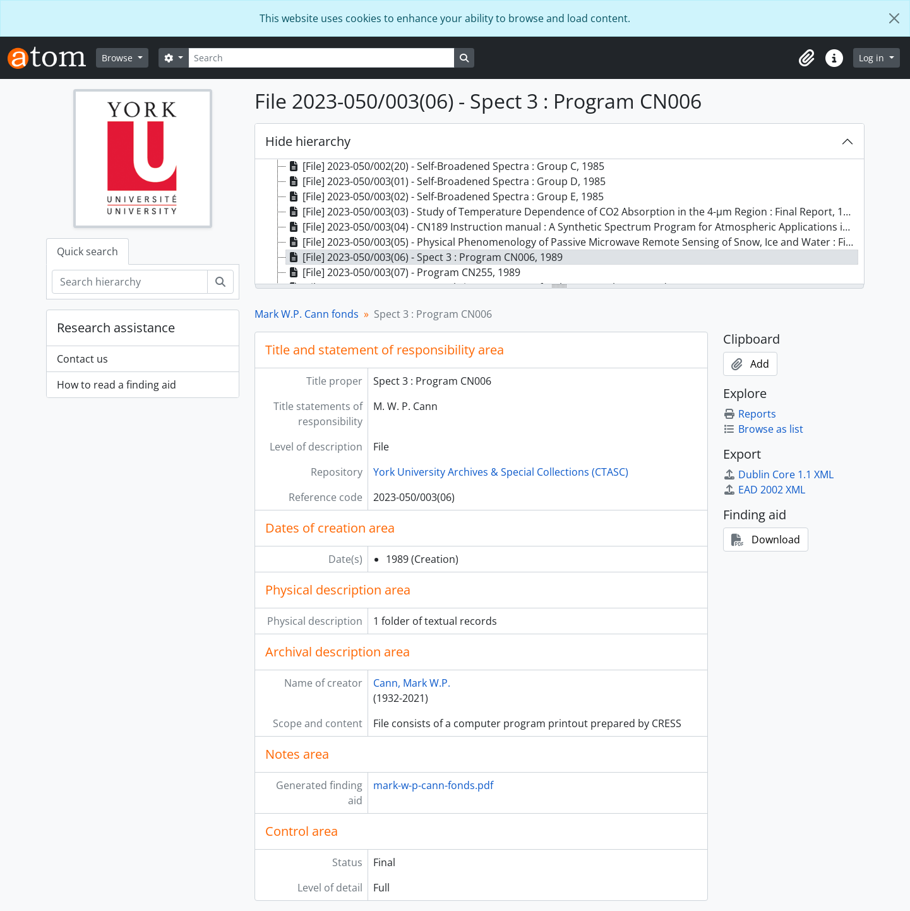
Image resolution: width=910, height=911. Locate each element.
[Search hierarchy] (130, 282)
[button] (806, 58)
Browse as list (763, 429)
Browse (118, 58)
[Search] (321, 58)
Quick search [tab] (87, 251)
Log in (873, 58)
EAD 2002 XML (764, 490)
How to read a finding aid (116, 385)
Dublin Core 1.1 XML (778, 474)
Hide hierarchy (307, 141)
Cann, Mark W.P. (411, 683)
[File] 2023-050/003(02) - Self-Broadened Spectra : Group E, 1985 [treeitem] (445, 196)
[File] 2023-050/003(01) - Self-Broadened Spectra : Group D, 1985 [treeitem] (446, 181)
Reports (749, 414)
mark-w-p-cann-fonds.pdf (433, 785)
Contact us (82, 359)
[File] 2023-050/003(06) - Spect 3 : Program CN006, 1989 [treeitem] (424, 257)
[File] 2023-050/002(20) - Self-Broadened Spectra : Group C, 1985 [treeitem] (445, 166)
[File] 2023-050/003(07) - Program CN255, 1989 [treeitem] (403, 272)
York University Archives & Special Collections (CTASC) (500, 472)
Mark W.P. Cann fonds (306, 314)
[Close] (894, 18)
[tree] (559, 222)
